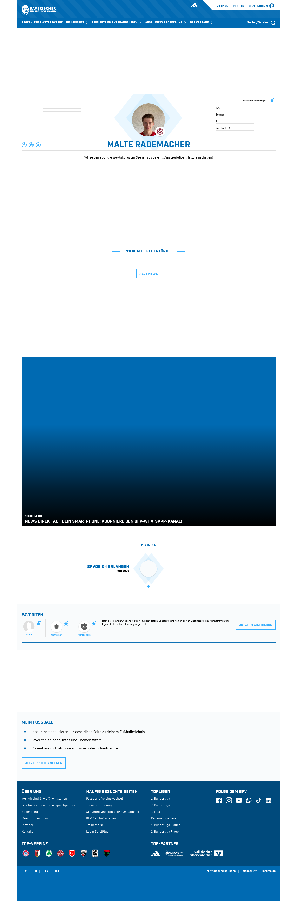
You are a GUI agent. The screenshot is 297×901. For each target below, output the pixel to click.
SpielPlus (222, 6)
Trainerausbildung (99, 805)
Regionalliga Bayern (165, 818)
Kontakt (27, 831)
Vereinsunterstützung (37, 818)
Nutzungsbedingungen (221, 871)
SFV (24, 871)
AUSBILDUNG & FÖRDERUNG (166, 23)
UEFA (45, 871)
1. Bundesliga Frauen (165, 825)
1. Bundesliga (160, 798)
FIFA (56, 871)
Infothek (238, 6)
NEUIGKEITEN (77, 23)
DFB (34, 871)
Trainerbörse (95, 825)
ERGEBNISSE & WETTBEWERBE (42, 23)
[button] (24, 145)
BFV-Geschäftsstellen (101, 818)
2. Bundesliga (160, 805)
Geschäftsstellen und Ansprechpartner (48, 805)
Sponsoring (30, 811)
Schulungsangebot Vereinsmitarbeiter (112, 811)
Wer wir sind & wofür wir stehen (44, 798)
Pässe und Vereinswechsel (104, 798)
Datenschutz (249, 871)
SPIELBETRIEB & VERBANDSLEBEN (117, 23)
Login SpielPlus (97, 831)
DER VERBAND (201, 23)
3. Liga (155, 811)
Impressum (269, 871)
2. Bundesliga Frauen (165, 831)
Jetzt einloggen (258, 6)
